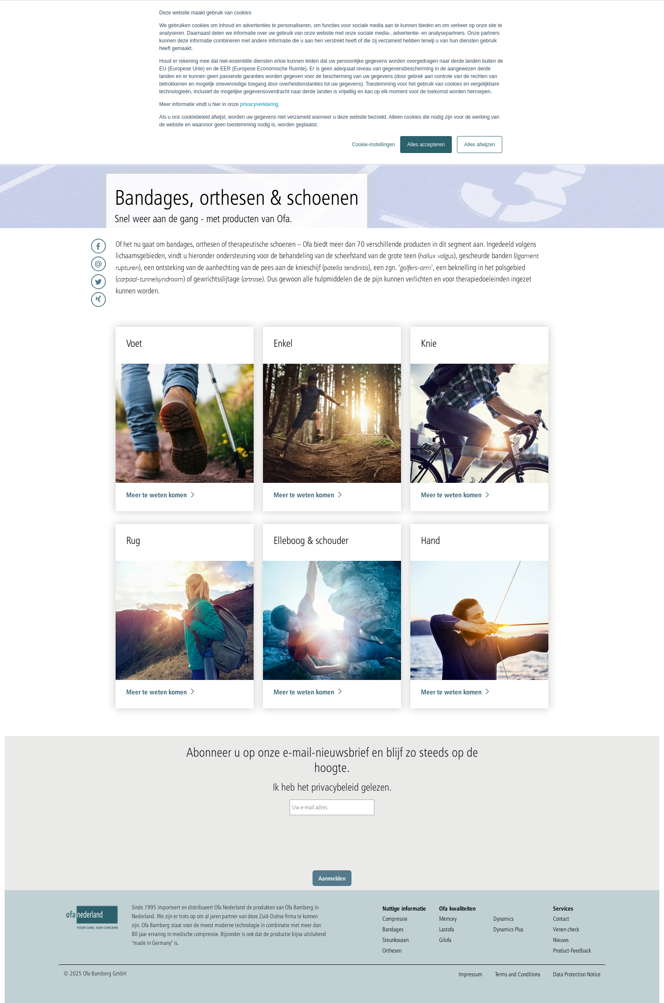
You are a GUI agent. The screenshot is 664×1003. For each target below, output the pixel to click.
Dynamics (503, 918)
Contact (561, 918)
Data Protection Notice (576, 974)
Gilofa (445, 939)
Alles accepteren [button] (426, 145)
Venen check (566, 929)
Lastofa (446, 929)
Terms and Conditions (517, 974)
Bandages (393, 929)
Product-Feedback (572, 950)
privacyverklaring (259, 104)
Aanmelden (332, 878)
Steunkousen (395, 939)
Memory (447, 918)
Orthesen (391, 950)
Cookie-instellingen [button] (373, 145)
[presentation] (332, 840)
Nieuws (561, 939)
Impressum (470, 974)
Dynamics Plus (508, 929)
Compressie (394, 918)
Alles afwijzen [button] (479, 145)
